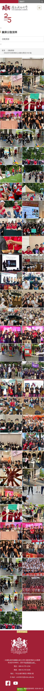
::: (0, 28)
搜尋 (42, 1)
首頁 (3, 50)
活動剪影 (11, 50)
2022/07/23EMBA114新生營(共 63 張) (18, 53)
